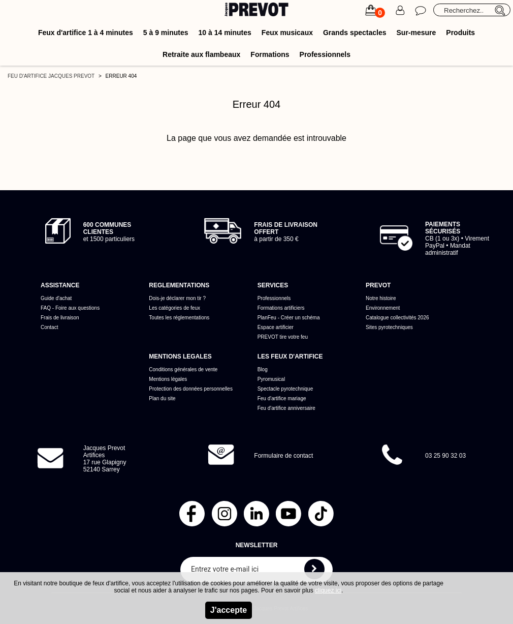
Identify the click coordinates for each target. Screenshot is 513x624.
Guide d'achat (56, 298)
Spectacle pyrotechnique (285, 389)
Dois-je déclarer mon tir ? (177, 298)
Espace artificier (276, 327)
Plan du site (162, 398)
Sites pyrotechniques (389, 327)
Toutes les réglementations (179, 317)
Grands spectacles (355, 32)
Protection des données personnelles (191, 389)
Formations (269, 54)
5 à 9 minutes (165, 32)
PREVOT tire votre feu (283, 337)
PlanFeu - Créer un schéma (289, 317)
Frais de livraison (60, 317)
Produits (460, 32)
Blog (263, 369)
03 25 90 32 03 (445, 455)
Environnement (383, 308)
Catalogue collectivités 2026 (397, 317)
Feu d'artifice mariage (282, 398)
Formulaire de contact (283, 455)
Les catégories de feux (174, 308)
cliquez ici (328, 590)
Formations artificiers (281, 308)
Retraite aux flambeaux (201, 54)
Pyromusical (271, 379)
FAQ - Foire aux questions (70, 308)
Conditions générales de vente (183, 369)
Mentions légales (168, 379)
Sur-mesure (416, 32)
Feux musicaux (287, 32)
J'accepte (228, 610)
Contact (49, 327)
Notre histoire (381, 298)
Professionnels (325, 54)
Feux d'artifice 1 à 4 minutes (85, 32)
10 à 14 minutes (225, 32)
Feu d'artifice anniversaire (286, 408)
